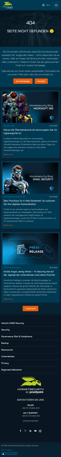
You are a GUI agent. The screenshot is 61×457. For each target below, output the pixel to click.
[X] (25, 431)
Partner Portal (10, 453)
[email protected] (30, 420)
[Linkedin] (30, 431)
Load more (30, 308)
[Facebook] (21, 431)
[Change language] (46, 5)
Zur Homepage (23, 81)
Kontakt (41, 81)
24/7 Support (6, 450)
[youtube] (35, 431)
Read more (8, 154)
